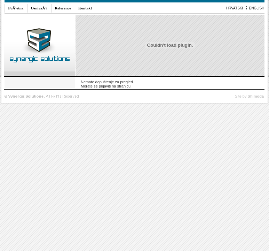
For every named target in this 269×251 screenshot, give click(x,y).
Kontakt (85, 8)
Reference (63, 8)
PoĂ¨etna (16, 8)
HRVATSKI (234, 8)
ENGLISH (256, 8)
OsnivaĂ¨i (39, 8)
